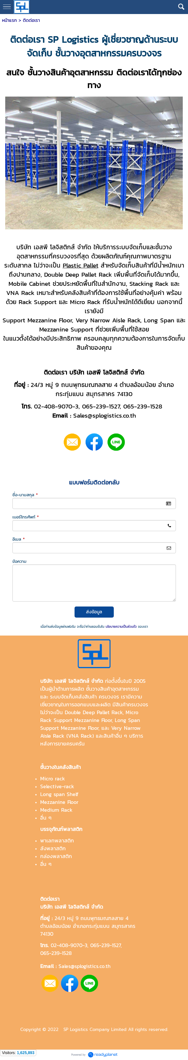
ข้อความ (19, 561)
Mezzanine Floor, (80, 728)
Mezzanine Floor (59, 802)
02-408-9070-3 (69, 945)
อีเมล (18, 539)
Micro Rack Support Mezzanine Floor (89, 716)
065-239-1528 (56, 953)
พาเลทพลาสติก (57, 840)
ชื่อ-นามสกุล (25, 495)
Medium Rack (56, 810)
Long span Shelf (59, 794)
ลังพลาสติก (53, 848)
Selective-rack (57, 786)
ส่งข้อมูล (94, 611)
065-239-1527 (105, 945)
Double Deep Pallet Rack (94, 712)
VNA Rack (80, 736)
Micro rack (52, 778)
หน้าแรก (9, 20)
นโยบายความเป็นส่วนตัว (121, 626)
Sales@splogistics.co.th (84, 966)
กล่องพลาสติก (56, 856)
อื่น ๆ (46, 818)
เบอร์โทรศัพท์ (25, 517)
